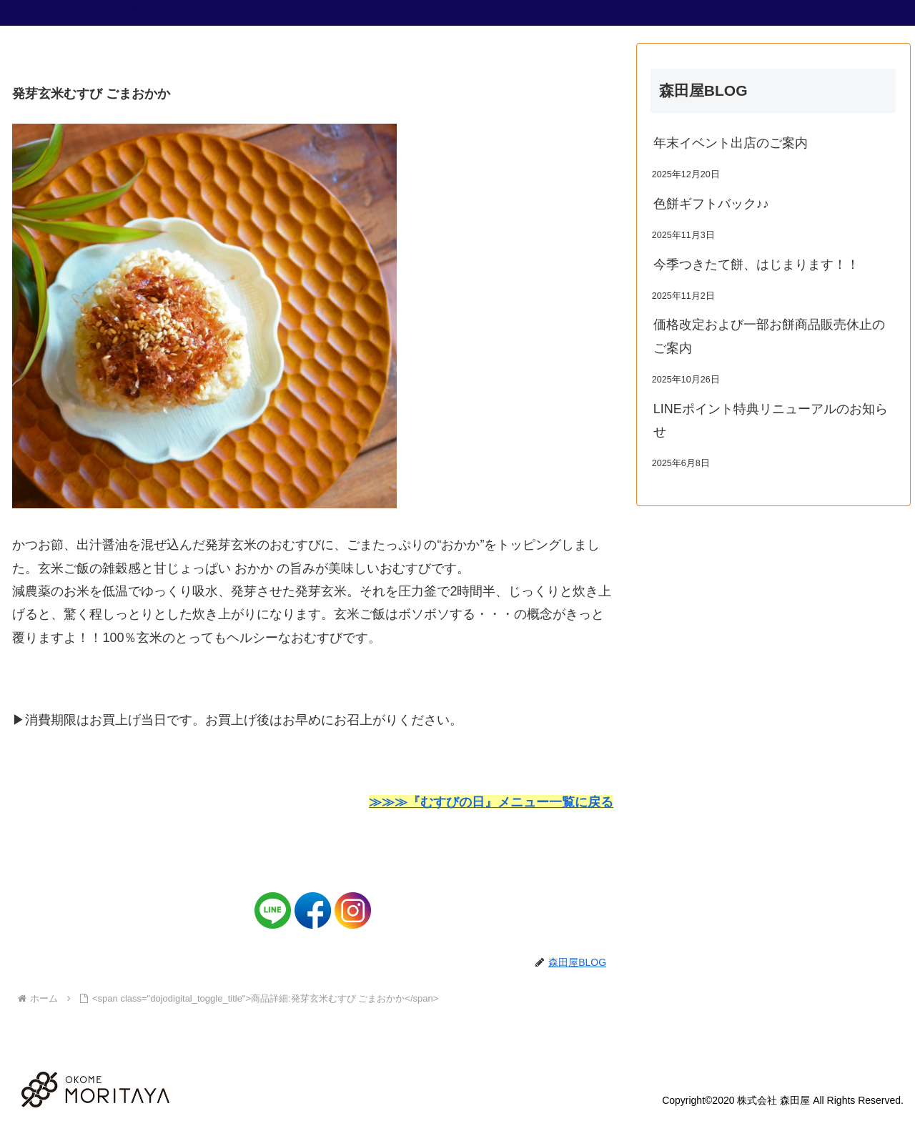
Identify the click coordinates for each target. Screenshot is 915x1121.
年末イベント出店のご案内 (730, 143)
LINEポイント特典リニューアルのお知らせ (770, 420)
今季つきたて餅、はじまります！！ (756, 264)
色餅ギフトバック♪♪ (711, 204)
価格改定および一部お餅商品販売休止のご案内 (769, 336)
